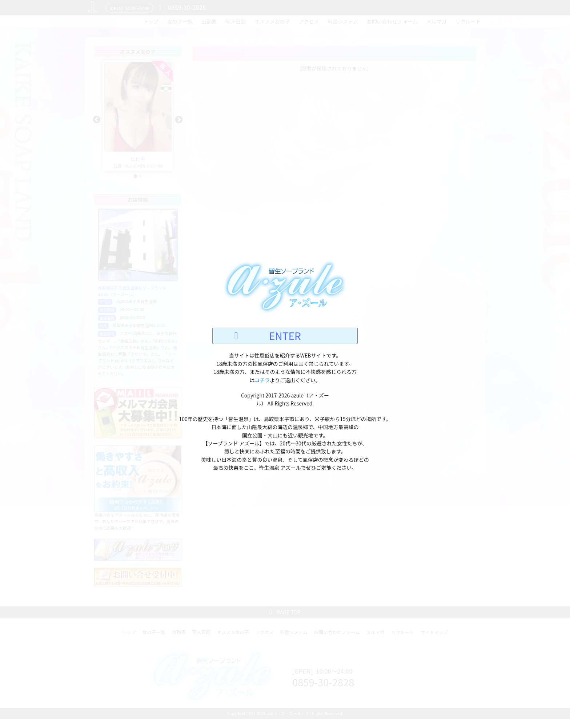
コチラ (262, 380)
